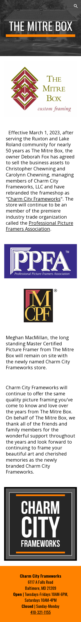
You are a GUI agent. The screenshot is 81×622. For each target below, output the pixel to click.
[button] (5, 6)
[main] (40, 28)
